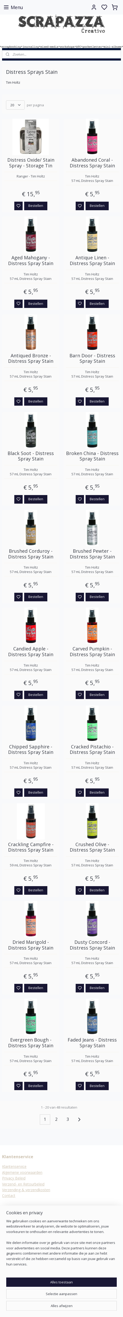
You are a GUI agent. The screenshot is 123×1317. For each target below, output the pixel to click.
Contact (8, 1195)
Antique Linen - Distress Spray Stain (92, 260)
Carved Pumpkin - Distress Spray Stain (92, 651)
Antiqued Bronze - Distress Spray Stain (30, 358)
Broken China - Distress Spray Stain (92, 456)
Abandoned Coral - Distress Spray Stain (92, 162)
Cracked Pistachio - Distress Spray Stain (92, 749)
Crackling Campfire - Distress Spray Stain (31, 847)
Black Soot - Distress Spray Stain (31, 456)
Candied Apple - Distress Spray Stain (30, 651)
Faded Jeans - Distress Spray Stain (92, 1042)
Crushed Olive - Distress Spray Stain (92, 847)
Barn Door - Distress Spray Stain (92, 358)
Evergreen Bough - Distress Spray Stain (30, 1042)
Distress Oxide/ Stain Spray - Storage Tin (30, 162)
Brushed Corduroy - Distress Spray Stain (30, 553)
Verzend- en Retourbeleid (23, 1184)
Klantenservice (14, 1166)
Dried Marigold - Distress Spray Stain (30, 945)
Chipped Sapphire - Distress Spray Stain (30, 749)
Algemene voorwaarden (22, 1172)
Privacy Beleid (13, 1178)
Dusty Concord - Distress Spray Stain (92, 945)
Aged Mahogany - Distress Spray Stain (30, 260)
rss (87, 1307)
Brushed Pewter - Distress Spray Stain (92, 553)
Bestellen (35, 205)
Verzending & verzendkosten (26, 1189)
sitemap (76, 1307)
